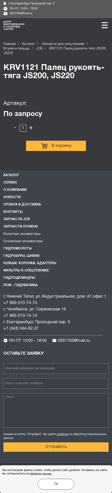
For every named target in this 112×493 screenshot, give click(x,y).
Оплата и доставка (22, 204)
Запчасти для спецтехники (63, 44)
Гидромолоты (17, 248)
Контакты (13, 212)
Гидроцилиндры (19, 278)
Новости (12, 197)
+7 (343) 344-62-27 (21, 329)
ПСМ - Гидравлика (20, 285)
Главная (9, 44)
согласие (62, 434)
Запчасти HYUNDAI (20, 226)
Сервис (10, 182)
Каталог (28, 44)
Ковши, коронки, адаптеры (29, 263)
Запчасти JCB (16, 219)
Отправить (56, 447)
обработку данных (41, 474)
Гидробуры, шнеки (21, 256)
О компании (15, 190)
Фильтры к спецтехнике (26, 270)
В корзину (56, 145)
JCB (39, 48)
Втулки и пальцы (16, 48)
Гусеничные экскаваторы (23, 241)
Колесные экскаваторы (21, 234)
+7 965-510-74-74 (20, 303)
